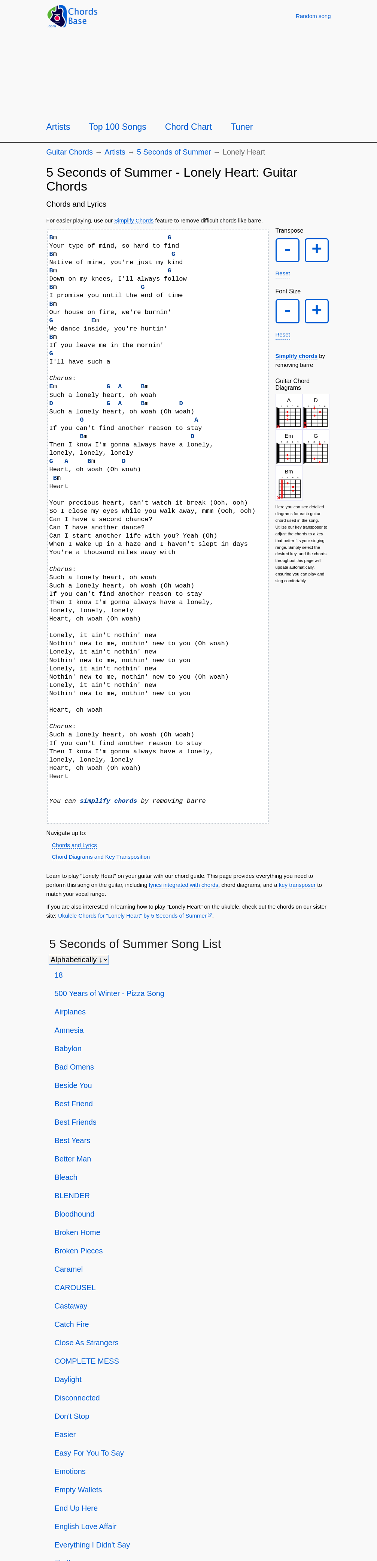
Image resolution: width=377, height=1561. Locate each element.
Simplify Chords (133, 220)
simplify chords (108, 801)
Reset (283, 273)
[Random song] (313, 16)
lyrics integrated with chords (183, 885)
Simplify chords (297, 356)
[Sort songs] (79, 960)
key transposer (297, 885)
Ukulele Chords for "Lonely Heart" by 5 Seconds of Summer (132, 915)
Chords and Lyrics (74, 845)
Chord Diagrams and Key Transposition (101, 856)
